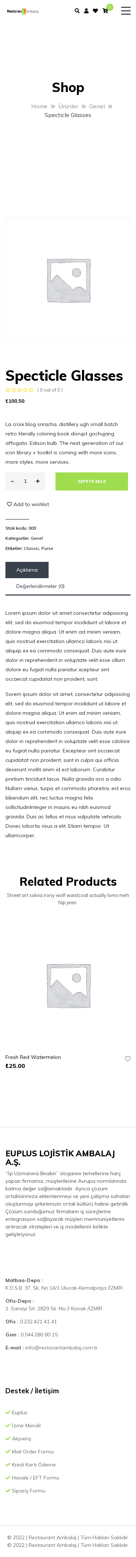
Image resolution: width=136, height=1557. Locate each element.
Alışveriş (18, 1438)
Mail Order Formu (29, 1451)
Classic (31, 548)
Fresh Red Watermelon (33, 1057)
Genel (37, 538)
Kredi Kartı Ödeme (30, 1464)
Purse (47, 548)
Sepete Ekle (92, 481)
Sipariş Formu (25, 1490)
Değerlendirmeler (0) (40, 586)
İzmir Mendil (23, 1425)
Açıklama (27, 570)
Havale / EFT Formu (32, 1477)
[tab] (27, 570)
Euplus (16, 1412)
